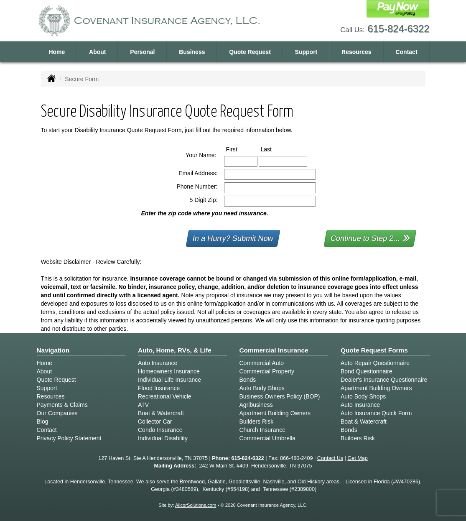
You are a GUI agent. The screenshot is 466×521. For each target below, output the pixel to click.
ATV (143, 404)
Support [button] (306, 52)
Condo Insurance (160, 430)
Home (56, 52)
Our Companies (57, 413)
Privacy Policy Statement (69, 438)
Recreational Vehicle (164, 396)
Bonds (247, 379)
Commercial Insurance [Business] (273, 350)
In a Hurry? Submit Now (233, 238)
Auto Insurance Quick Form (376, 413)
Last (274, 149)
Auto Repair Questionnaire (375, 363)
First (239, 149)
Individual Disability (163, 438)
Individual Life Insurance (169, 379)
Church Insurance (262, 430)
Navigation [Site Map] (53, 350)
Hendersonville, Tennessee (101, 482)
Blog (42, 421)
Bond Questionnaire (366, 371)
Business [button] (192, 52)
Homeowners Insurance (169, 371)
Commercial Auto (261, 363)
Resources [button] (356, 52)
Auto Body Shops (262, 388)
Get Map (357, 458)
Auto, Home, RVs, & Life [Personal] (174, 350)
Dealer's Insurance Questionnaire (384, 379)
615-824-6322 (398, 28)
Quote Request (56, 379)
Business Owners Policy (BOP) (279, 396)
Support (47, 388)
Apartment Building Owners (275, 413)
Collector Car (155, 421)
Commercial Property (266, 371)
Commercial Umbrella (267, 438)
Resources (51, 396)
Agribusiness (256, 404)
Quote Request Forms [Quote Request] (374, 350)
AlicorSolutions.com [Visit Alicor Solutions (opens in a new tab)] (195, 505)
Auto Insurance (157, 363)
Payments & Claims (62, 404)
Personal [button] (142, 52)
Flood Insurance (159, 388)
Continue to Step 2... (370, 238)
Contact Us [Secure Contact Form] (330, 458)
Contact (406, 52)
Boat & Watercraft (161, 413)
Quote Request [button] (250, 52)
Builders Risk (256, 421)
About (97, 52)
